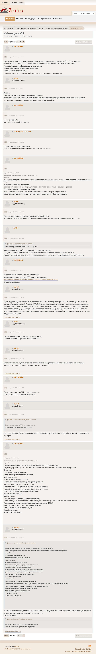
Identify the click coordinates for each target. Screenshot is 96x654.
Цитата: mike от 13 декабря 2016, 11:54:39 (19, 619)
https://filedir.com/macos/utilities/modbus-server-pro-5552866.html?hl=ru (31, 279)
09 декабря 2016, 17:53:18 (16, 115)
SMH (16, 228)
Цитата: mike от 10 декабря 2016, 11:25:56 (19, 244)
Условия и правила (78, 651)
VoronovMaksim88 (22, 131)
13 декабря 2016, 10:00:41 (16, 238)
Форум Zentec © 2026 (83, 649)
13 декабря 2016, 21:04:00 (16, 387)
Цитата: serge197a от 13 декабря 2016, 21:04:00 (21, 420)
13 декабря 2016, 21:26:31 (16, 414)
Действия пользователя (83, 42)
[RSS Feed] (90, 646)
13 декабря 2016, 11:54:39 (16, 332)
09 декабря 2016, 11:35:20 (16, 57)
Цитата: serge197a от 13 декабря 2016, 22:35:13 (21, 543)
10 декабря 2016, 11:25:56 (16, 212)
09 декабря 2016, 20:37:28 (11, 173)
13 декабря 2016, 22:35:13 (11, 458)
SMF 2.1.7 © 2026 (11, 649)
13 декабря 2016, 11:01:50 (16, 270)
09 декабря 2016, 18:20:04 (16, 142)
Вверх (6, 635)
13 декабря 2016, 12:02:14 (16, 358)
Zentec (16, 646)
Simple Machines (24, 649)
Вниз (5, 42)
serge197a (18, 46)
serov (16, 287)
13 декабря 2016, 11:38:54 (16, 297)
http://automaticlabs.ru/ (13, 317)
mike (16, 78)
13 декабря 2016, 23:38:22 (16, 537)
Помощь (67, 651)
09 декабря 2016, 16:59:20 (16, 88)
